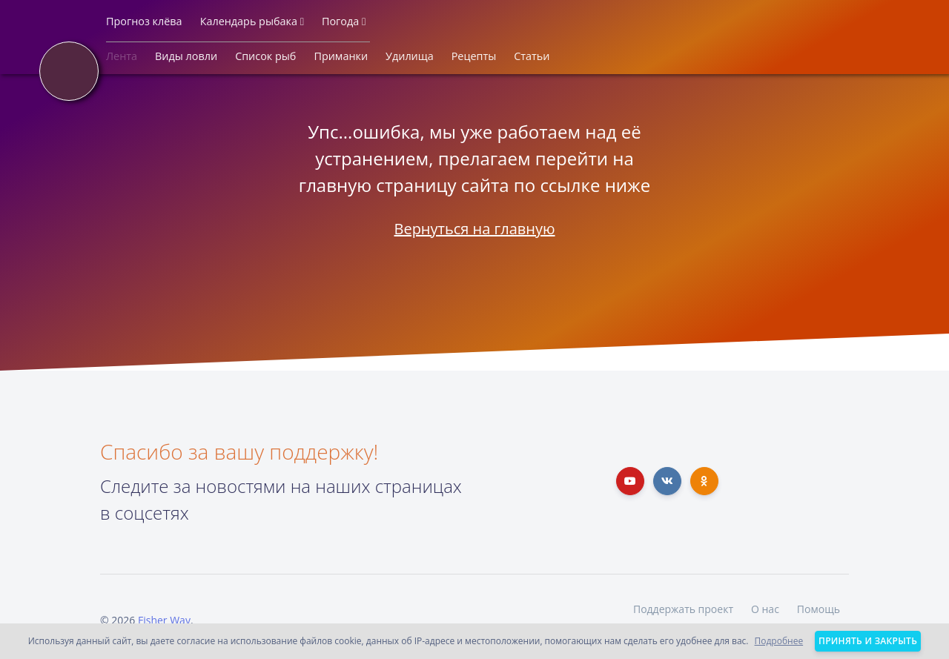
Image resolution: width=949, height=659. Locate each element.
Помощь (818, 609)
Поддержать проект (683, 609)
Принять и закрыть (868, 641)
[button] (144, 24)
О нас (765, 609)
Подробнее (779, 641)
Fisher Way (164, 620)
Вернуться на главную (474, 229)
